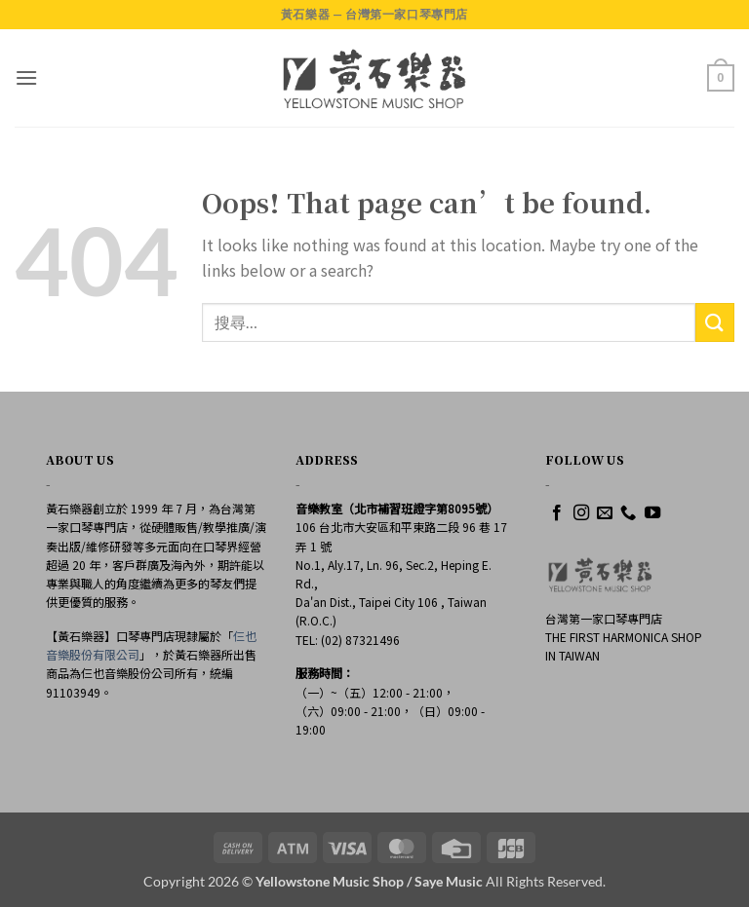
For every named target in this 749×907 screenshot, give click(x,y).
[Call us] (628, 513)
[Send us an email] (604, 513)
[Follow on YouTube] (652, 513)
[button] (26, 77)
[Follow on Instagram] (581, 513)
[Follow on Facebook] (557, 513)
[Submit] (714, 322)
